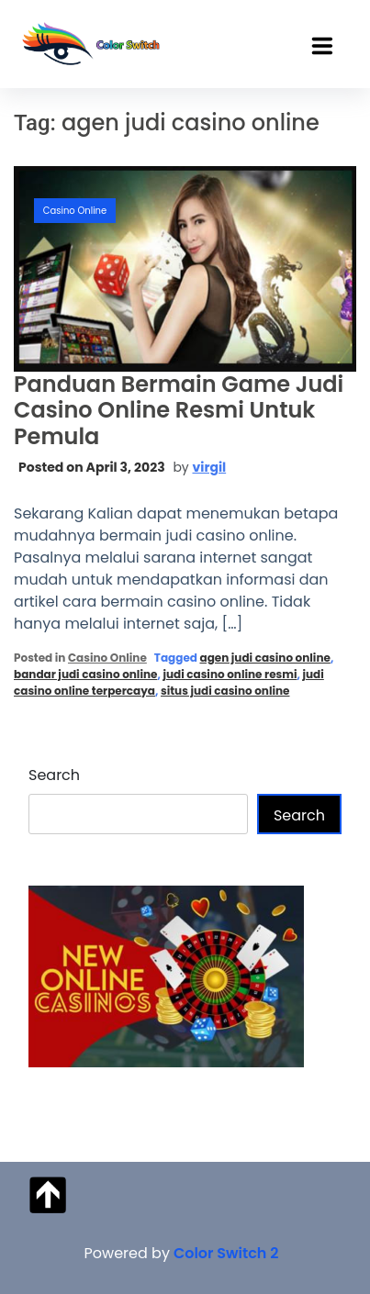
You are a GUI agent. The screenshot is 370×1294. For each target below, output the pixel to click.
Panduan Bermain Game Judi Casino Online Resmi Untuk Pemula (178, 410)
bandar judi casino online (85, 674)
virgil (210, 467)
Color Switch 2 (226, 1253)
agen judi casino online (264, 657)
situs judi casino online (225, 690)
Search (54, 775)
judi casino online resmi (230, 674)
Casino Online (75, 211)
